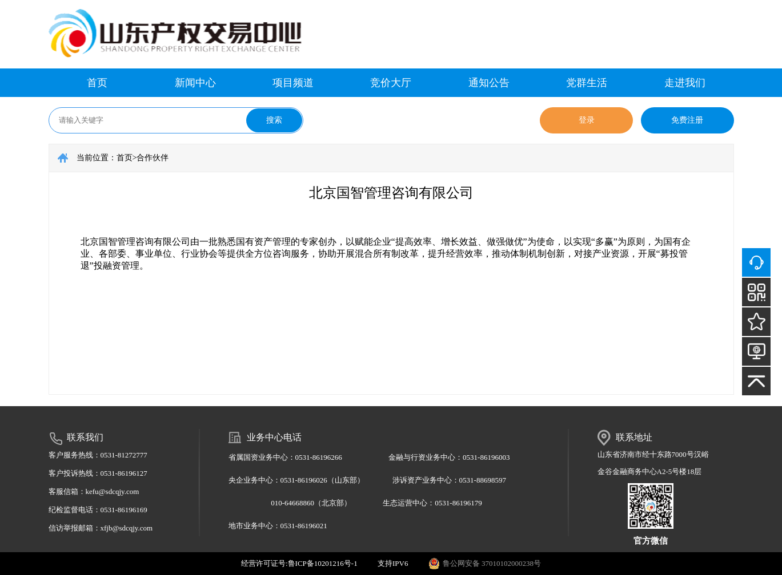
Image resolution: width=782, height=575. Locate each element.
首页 (97, 82)
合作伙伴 (153, 157)
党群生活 (586, 82)
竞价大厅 (390, 82)
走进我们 (684, 82)
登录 (587, 120)
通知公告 (489, 82)
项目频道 (293, 82)
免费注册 (687, 120)
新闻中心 (195, 82)
